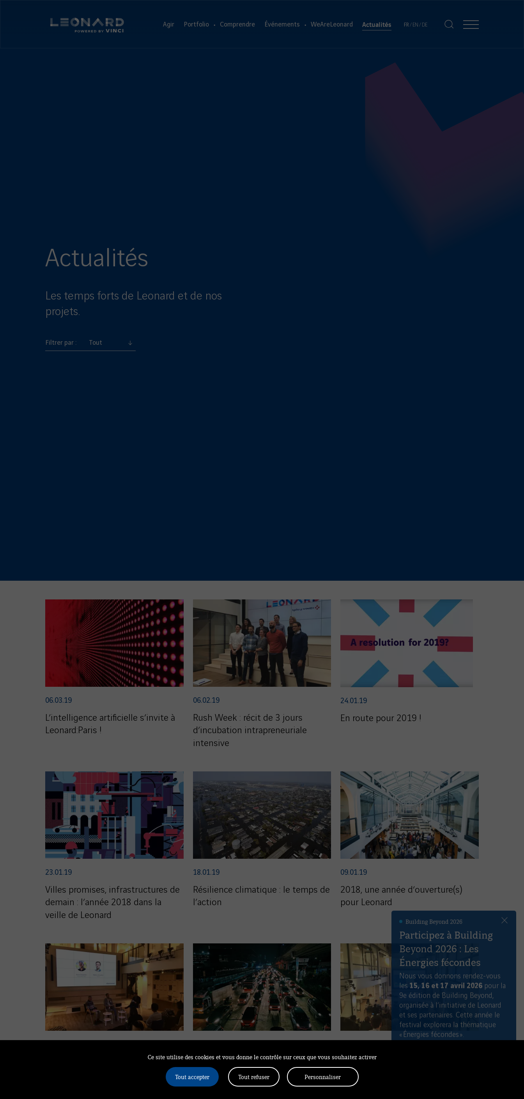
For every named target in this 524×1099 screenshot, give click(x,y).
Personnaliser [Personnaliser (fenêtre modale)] (322, 1076)
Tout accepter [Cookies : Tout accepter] (192, 1076)
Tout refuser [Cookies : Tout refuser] (253, 1076)
